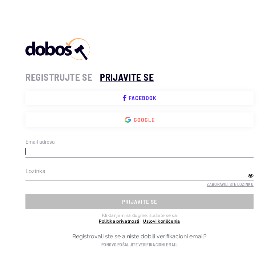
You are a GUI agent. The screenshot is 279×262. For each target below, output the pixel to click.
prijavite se (127, 77)
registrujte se (59, 77)
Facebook (140, 97)
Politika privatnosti (119, 221)
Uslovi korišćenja (161, 221)
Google (140, 119)
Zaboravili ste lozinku (230, 184)
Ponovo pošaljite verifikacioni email (139, 244)
